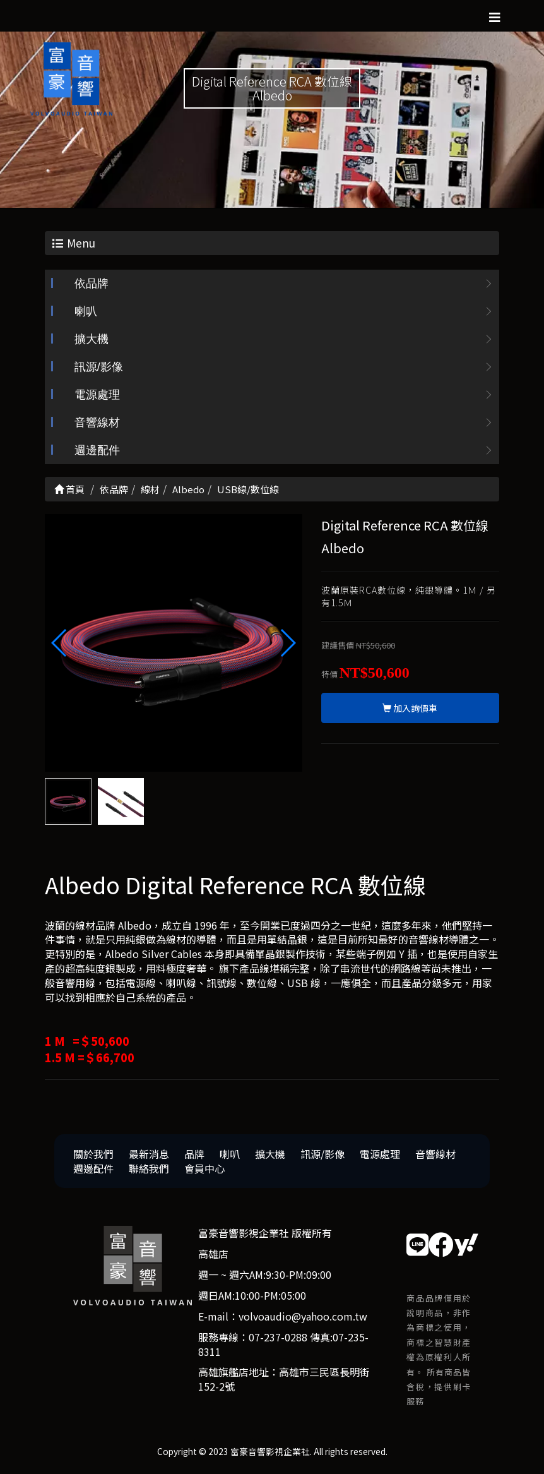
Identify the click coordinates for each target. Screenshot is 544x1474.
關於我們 (93, 1153)
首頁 (69, 489)
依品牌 (91, 284)
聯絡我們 (149, 1168)
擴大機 (91, 339)
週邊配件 (97, 451)
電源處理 (97, 395)
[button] (287, 643)
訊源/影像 (98, 367)
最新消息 (149, 1153)
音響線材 (97, 423)
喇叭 (85, 312)
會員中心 (204, 1168)
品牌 (194, 1153)
